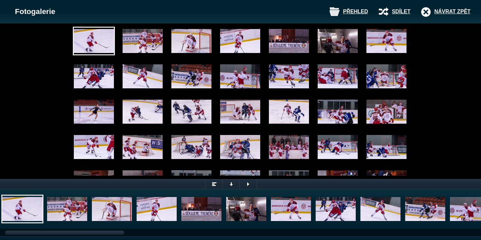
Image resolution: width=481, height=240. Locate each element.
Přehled (355, 11)
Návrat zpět (452, 11)
